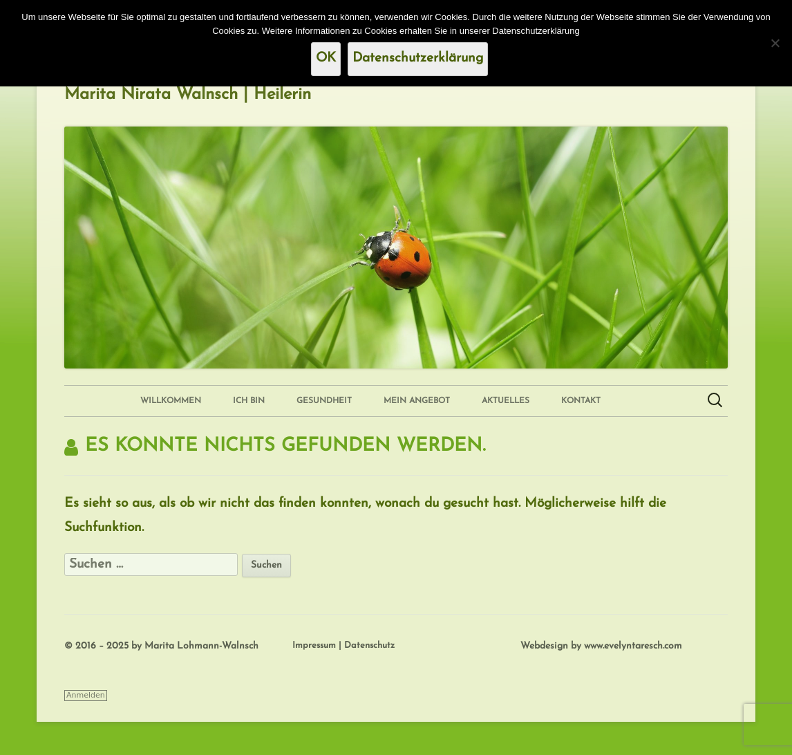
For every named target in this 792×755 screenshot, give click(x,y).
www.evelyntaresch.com (633, 646)
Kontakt (581, 401)
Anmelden (85, 695)
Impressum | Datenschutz (343, 645)
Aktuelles (505, 401)
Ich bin (249, 401)
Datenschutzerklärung (417, 58)
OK (326, 58)
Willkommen (170, 401)
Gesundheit (324, 401)
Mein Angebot (417, 401)
